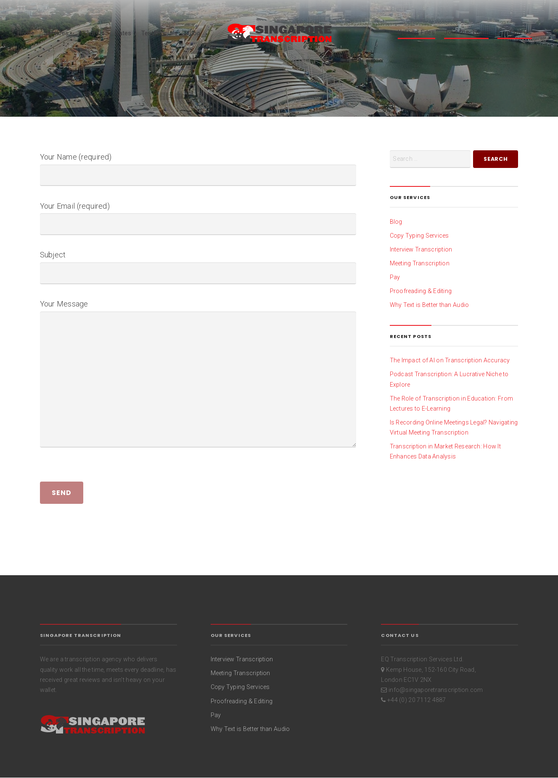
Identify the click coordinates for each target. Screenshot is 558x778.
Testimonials (159, 33)
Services (56, 33)
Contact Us (514, 32)
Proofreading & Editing (421, 291)
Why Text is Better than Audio (429, 304)
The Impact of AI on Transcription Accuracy (450, 360)
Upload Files (416, 32)
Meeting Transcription (420, 263)
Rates (122, 33)
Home (25, 33)
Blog (194, 33)
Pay (395, 277)
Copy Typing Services (419, 235)
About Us (91, 33)
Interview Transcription (421, 249)
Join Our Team (466, 32)
